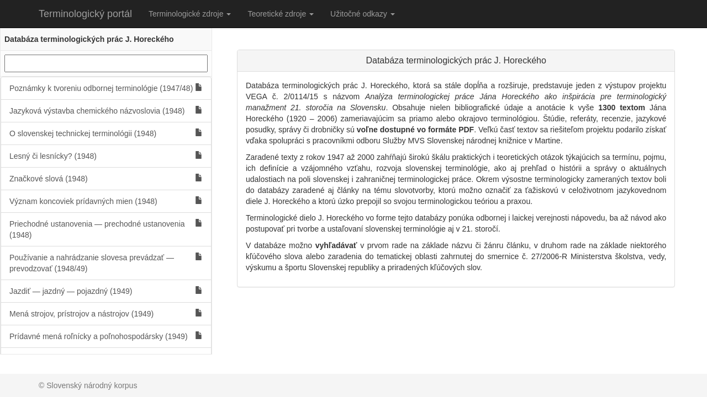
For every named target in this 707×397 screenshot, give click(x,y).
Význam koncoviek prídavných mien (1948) (106, 201)
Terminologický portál (85, 13)
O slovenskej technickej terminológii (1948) (106, 133)
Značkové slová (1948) (106, 178)
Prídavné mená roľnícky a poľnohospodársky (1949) (106, 336)
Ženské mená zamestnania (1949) (106, 358)
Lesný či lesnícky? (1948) (106, 155)
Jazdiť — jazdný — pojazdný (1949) (106, 291)
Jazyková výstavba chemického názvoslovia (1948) (106, 110)
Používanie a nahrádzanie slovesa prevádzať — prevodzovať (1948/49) (106, 263)
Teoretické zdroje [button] (280, 13)
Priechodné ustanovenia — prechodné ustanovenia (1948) (106, 229)
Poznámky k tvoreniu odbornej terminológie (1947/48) (106, 88)
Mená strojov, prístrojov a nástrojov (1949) (106, 313)
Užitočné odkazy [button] (362, 13)
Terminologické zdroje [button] (190, 13)
